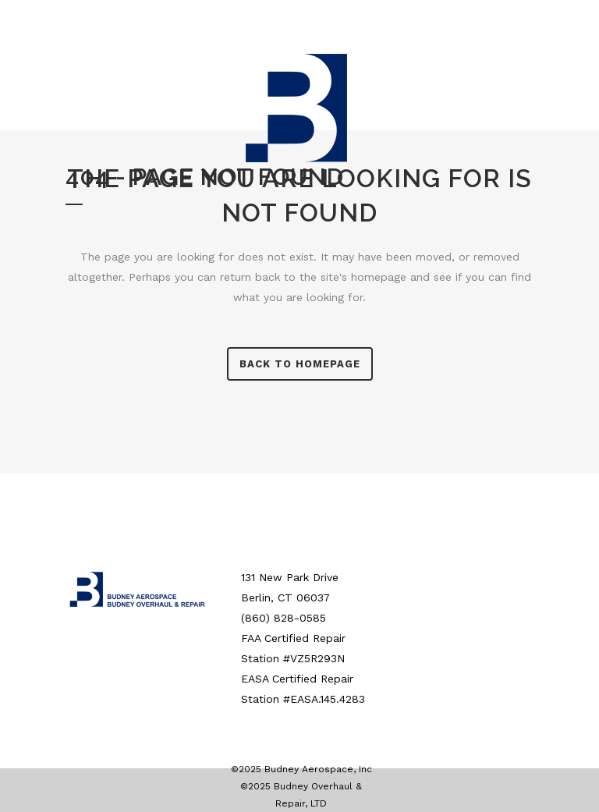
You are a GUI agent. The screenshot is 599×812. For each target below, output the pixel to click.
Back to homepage (299, 364)
